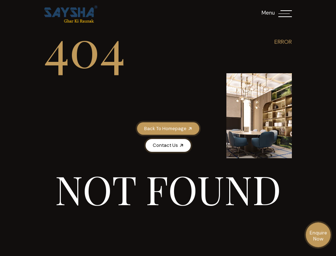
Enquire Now (318, 236)
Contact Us (168, 145)
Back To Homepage (168, 129)
